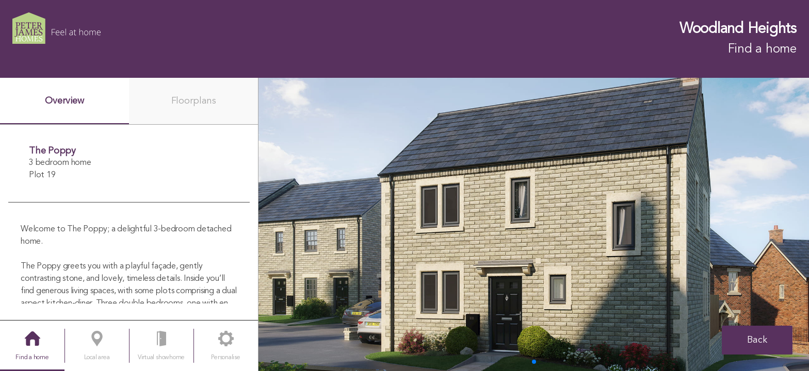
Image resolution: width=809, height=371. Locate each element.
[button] (534, 362)
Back (757, 340)
